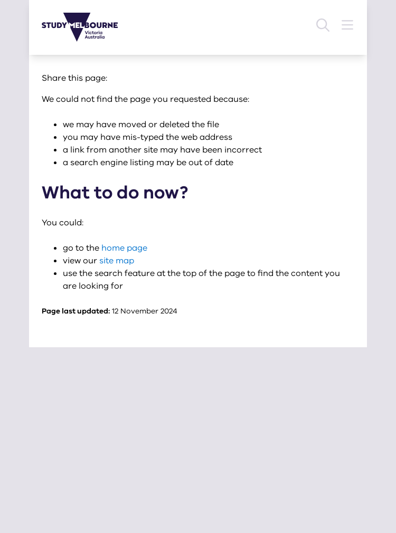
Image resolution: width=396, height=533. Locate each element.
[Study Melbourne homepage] (86, 27)
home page (124, 248)
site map (116, 260)
